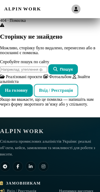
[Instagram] (43, 166)
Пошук (63, 69)
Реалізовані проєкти (21, 76)
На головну (16, 90)
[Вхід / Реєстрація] (76, 9)
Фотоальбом (57, 76)
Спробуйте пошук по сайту (24, 61)
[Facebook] (18, 166)
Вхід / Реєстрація (56, 90)
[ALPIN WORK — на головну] (22, 9)
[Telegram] (5, 166)
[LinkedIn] (31, 166)
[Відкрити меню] (90, 9)
